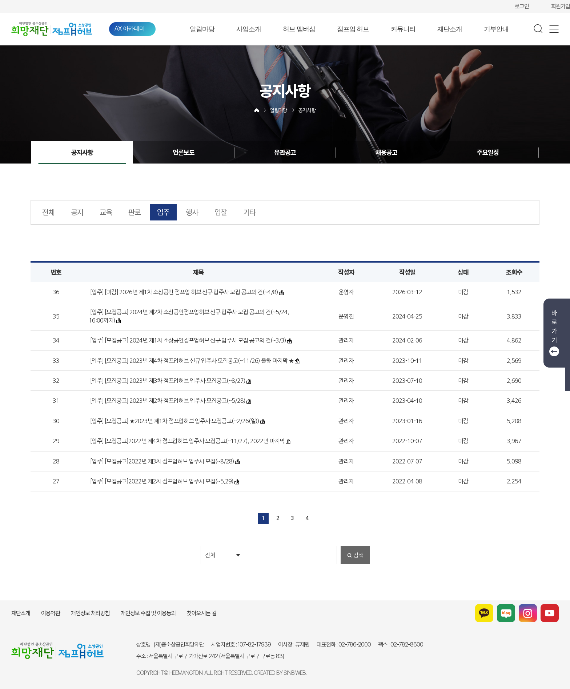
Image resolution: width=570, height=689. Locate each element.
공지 (77, 212)
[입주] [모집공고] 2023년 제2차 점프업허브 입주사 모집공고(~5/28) (167, 401)
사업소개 (248, 29)
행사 (192, 212)
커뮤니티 (403, 29)
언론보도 (183, 152)
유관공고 (285, 152)
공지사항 (307, 110)
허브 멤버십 (299, 29)
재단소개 (449, 29)
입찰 (220, 212)
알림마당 (202, 29)
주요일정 (488, 152)
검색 (358, 555)
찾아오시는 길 (201, 613)
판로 (134, 212)
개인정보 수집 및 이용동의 (148, 613)
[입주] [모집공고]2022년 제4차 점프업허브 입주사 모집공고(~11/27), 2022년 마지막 (187, 441)
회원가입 (560, 6)
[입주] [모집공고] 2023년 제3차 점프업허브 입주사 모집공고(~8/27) (167, 381)
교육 (106, 212)
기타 (249, 212)
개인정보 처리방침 (90, 613)
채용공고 (386, 152)
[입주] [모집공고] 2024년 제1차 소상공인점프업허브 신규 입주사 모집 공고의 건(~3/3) (187, 340)
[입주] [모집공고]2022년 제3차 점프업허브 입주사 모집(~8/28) (161, 461)
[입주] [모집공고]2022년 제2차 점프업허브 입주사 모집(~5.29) (161, 481)
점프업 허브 (353, 29)
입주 (163, 212)
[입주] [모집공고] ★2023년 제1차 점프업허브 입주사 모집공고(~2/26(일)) (174, 421)
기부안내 (496, 29)
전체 (48, 212)
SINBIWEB (295, 672)
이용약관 (50, 613)
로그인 (522, 6)
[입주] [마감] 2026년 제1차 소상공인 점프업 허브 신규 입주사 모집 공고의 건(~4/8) (183, 292)
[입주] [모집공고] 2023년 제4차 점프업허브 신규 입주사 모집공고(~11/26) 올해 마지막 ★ (191, 361)
